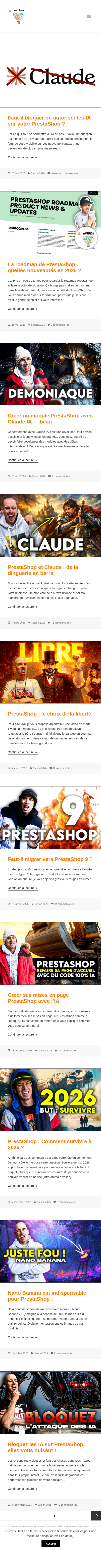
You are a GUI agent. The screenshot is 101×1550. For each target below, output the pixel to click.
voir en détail (63, 1536)
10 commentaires (68, 1050)
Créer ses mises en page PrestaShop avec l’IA (38, 998)
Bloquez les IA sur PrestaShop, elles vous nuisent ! (46, 1447)
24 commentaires (64, 904)
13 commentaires (67, 1504)
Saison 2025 (45, 1050)
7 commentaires (63, 1353)
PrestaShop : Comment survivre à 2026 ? (50, 1144)
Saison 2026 (38, 173)
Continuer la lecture (23, 157)
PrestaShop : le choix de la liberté (49, 714)
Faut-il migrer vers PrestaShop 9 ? (50, 859)
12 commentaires (61, 622)
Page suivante (96, 1515)
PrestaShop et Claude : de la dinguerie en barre (43, 570)
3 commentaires (60, 324)
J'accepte (51, 1543)
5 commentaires (61, 476)
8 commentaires (66, 1202)
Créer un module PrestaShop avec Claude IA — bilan (50, 419)
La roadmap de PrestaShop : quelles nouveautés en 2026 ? (44, 267)
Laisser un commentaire (64, 173)
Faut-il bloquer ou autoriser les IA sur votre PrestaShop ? (49, 121)
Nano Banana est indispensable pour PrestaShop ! (47, 1296)
